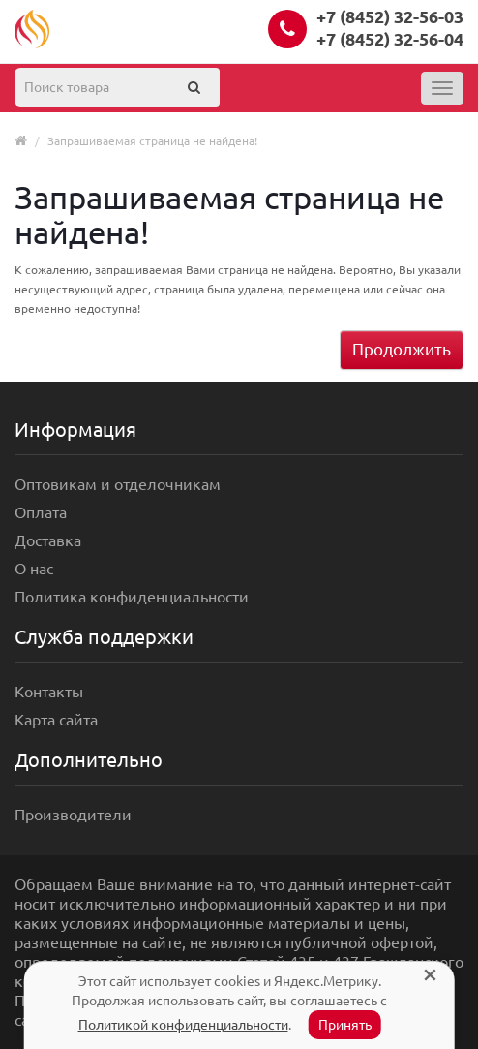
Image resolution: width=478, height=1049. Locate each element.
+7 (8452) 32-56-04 (389, 38)
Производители (73, 814)
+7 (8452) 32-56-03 (389, 16)
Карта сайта (56, 719)
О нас (34, 568)
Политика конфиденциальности (132, 596)
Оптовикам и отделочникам (118, 484)
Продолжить (401, 349)
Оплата (41, 512)
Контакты (49, 691)
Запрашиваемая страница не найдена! (152, 141)
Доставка (48, 540)
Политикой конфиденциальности (183, 1025)
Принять (345, 1025)
